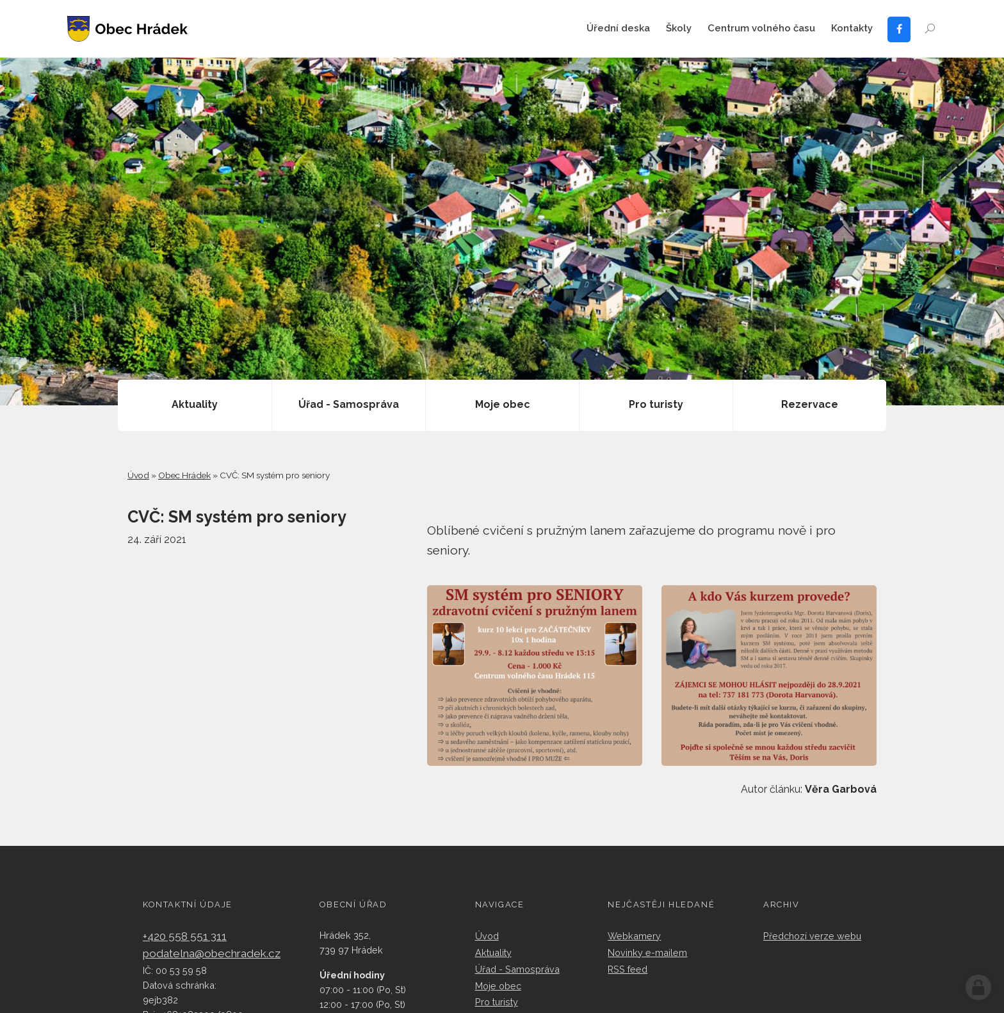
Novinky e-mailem (647, 952)
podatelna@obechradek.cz (211, 953)
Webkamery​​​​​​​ (634, 935)
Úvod (138, 475)
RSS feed (627, 969)
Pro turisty (496, 1001)
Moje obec (498, 985)
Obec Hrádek (184, 475)
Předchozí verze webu (812, 935)
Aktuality (493, 952)
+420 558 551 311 (185, 936)
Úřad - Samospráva (517, 969)
